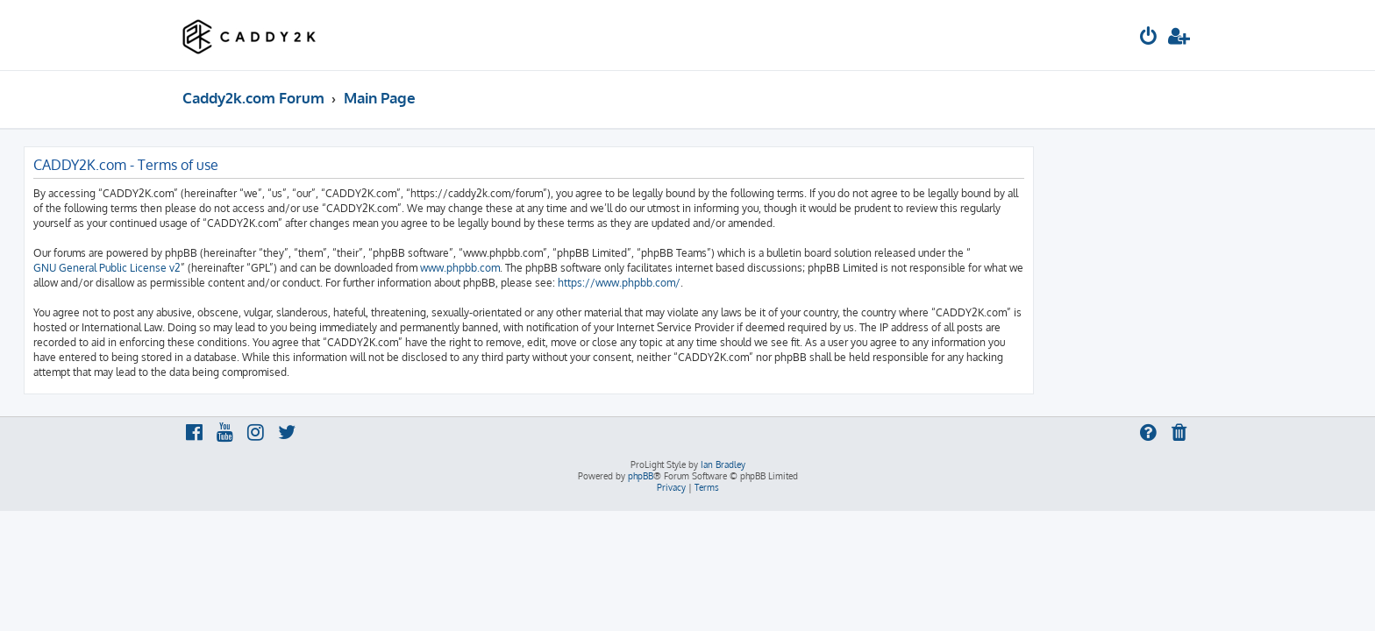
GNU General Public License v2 (265, 267)
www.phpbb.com (619, 267)
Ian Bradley (723, 464)
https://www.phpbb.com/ (777, 282)
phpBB (640, 476)
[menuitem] (1148, 38)
